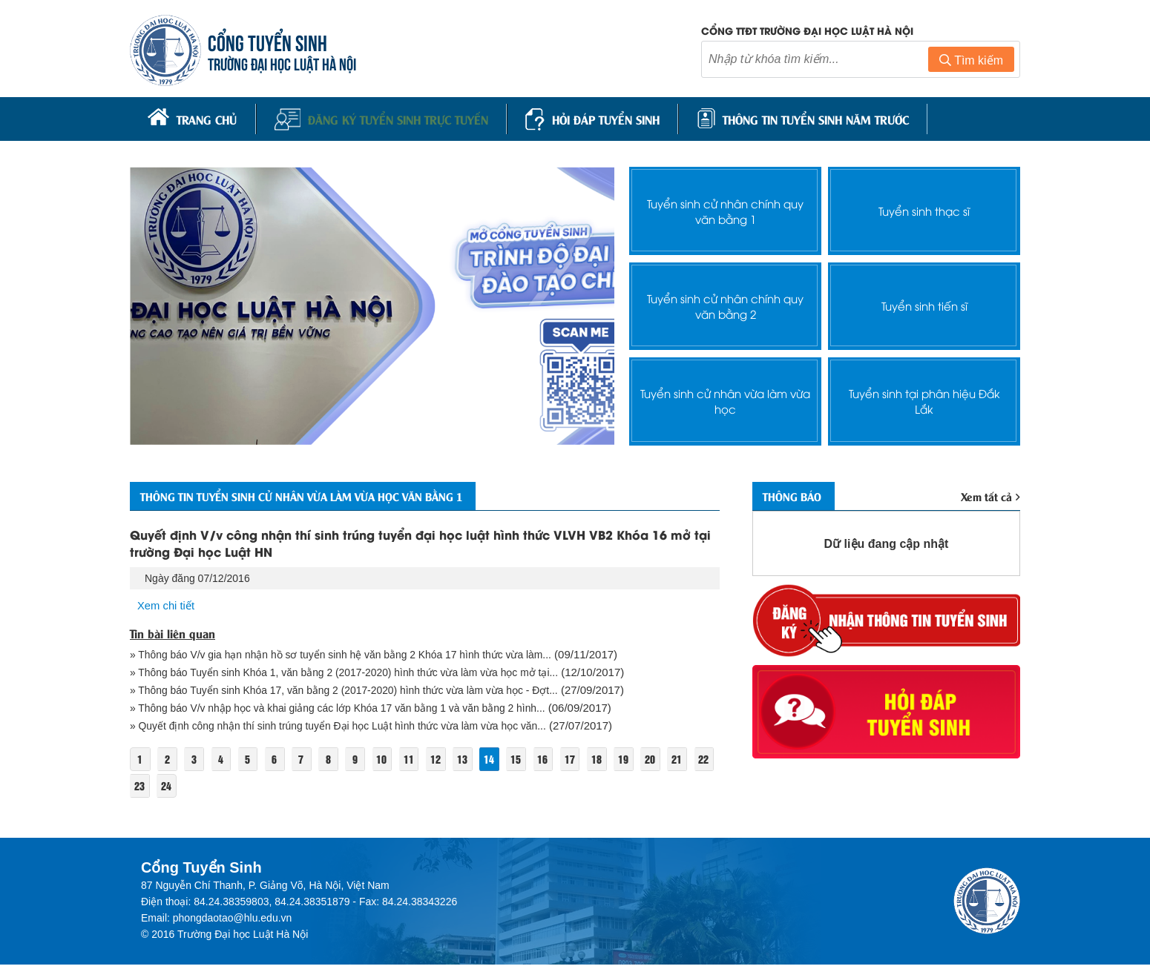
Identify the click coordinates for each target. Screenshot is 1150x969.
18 (626, 762)
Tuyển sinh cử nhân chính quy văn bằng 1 (725, 207)
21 (140, 789)
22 (168, 789)
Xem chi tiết (168, 605)
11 (426, 762)
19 (654, 762)
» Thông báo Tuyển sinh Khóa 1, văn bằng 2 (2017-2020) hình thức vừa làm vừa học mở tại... (361, 673)
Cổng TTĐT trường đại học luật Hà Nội (807, 31)
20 (683, 762)
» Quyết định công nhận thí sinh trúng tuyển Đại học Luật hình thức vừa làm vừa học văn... (354, 729)
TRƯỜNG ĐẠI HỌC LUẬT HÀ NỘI (285, 64)
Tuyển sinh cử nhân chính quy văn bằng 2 (725, 302)
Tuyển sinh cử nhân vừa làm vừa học (725, 397)
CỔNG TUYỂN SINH (271, 42)
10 (397, 762)
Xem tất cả (989, 494)
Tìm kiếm (971, 62)
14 (512, 762)
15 (540, 762)
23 (197, 789)
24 (225, 789)
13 (483, 762)
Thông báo (798, 494)
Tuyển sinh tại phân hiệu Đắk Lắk (924, 397)
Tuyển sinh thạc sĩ (924, 207)
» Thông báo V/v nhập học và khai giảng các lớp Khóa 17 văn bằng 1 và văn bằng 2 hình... (353, 710)
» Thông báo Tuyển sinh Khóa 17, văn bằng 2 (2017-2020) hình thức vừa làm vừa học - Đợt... (361, 692)
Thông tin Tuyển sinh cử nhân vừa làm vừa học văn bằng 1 (334, 494)
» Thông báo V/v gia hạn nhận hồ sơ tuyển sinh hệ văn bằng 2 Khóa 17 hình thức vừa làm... (356, 655)
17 (597, 762)
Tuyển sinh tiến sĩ (924, 302)
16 (569, 762)
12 (455, 762)
